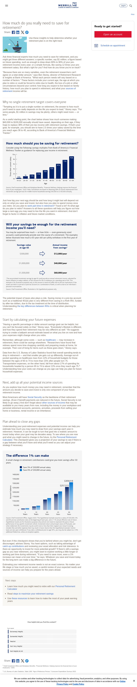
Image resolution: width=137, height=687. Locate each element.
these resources (19, 598)
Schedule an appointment (113, 45)
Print (132, 14)
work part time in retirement (40, 206)
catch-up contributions (13, 546)
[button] (6, 5)
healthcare (51, 340)
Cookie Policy (78, 684)
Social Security (35, 397)
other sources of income (53, 402)
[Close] (134, 681)
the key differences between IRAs (33, 306)
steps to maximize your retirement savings (33, 593)
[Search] (130, 5)
